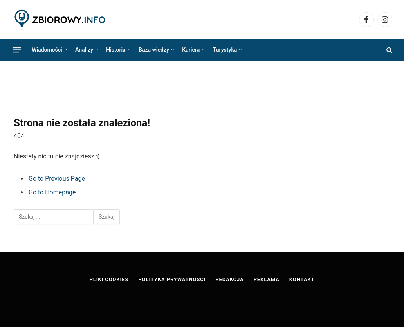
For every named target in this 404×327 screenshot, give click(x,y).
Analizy (84, 50)
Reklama (267, 279)
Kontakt (302, 279)
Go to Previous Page (57, 178)
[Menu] (17, 50)
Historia (115, 50)
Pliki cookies (109, 279)
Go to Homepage (52, 192)
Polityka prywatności (172, 279)
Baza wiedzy (154, 50)
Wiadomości (47, 50)
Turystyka (225, 50)
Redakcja (229, 279)
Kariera (191, 50)
